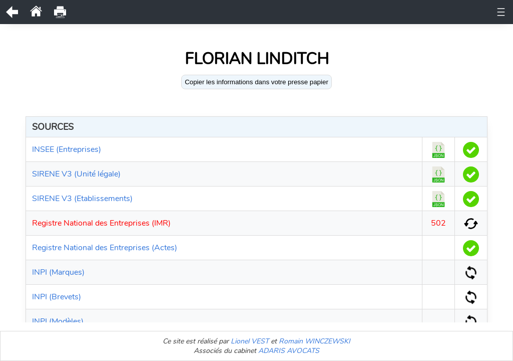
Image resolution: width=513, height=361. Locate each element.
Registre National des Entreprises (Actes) (104, 247)
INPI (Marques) (58, 272)
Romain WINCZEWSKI (314, 341)
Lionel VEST (250, 341)
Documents (232, 12)
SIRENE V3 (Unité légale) (76, 173)
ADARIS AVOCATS (288, 350)
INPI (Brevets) (56, 296)
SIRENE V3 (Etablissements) (82, 198)
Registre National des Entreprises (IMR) (101, 223)
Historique (281, 12)
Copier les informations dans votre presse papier (256, 82)
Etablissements (336, 12)
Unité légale (181, 12)
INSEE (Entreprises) (66, 149)
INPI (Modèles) (58, 321)
